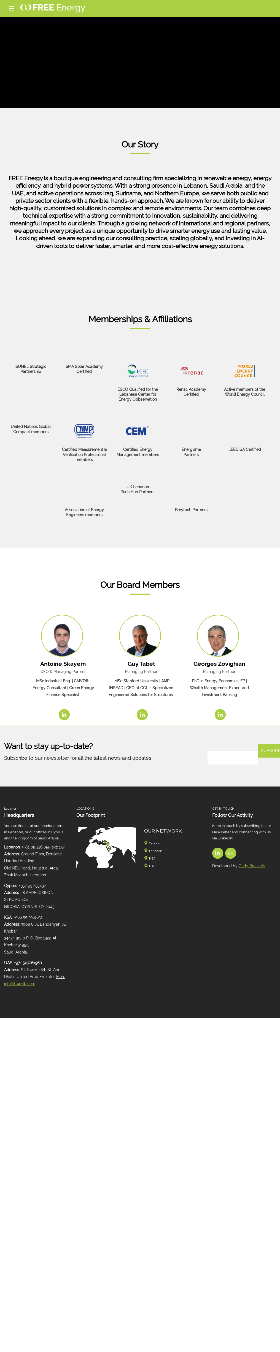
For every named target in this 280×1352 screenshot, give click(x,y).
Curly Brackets (252, 866)
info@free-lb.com (19, 983)
